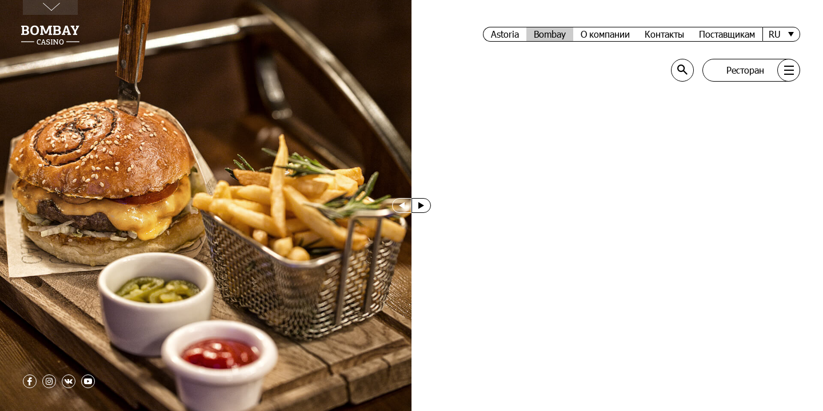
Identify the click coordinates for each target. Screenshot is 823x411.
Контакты (664, 34)
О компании (605, 34)
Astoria (505, 34)
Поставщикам (727, 34)
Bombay (550, 34)
